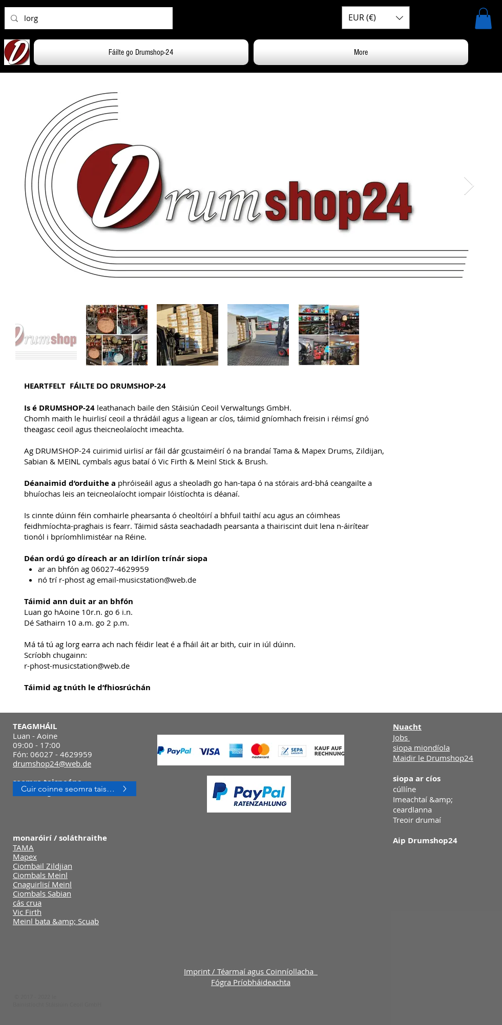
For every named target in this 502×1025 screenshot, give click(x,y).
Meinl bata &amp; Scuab (56, 921)
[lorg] (87, 18)
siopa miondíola (421, 747)
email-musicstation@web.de (146, 579)
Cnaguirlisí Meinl (42, 884)
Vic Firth (27, 912)
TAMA (23, 847)
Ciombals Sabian (42, 893)
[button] (376, 17)
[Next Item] (469, 186)
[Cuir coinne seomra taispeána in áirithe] (74, 788)
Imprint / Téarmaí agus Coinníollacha (251, 971)
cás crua (27, 903)
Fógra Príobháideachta (250, 982)
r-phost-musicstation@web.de (77, 665)
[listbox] (376, 17)
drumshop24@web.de (52, 763)
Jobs (401, 737)
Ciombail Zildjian (42, 866)
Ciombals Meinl (40, 875)
